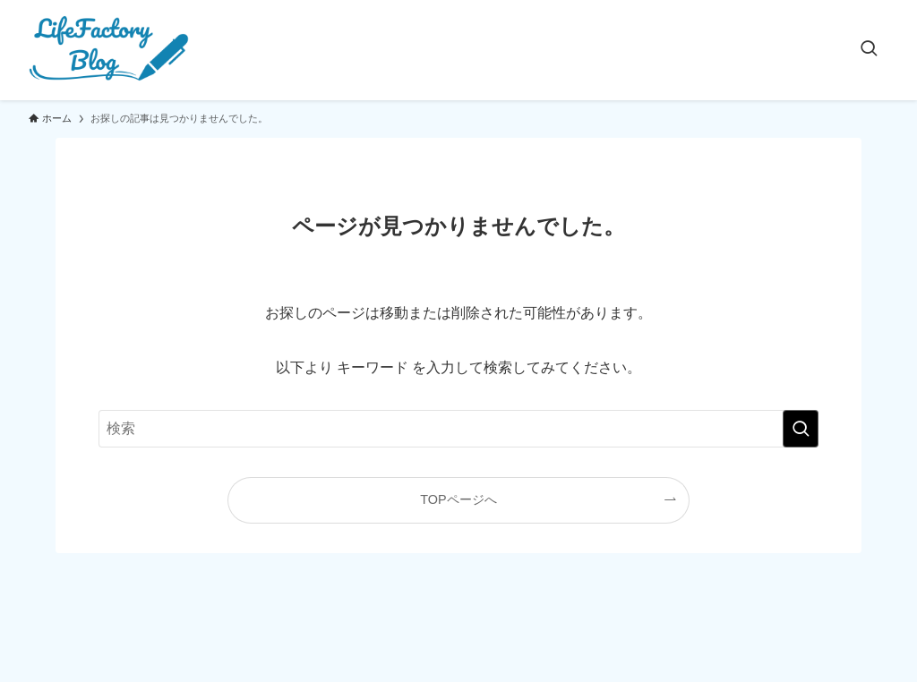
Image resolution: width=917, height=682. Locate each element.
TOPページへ (458, 499)
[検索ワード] (458, 429)
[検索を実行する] (800, 429)
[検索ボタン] (868, 50)
